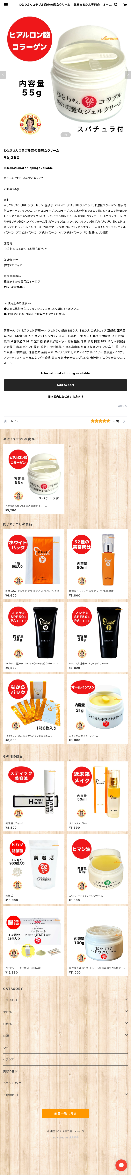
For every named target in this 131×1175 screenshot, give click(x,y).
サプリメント (10, 1000)
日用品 (7, 1023)
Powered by (65, 1137)
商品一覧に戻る (65, 1114)
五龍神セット (11, 1095)
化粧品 (7, 1012)
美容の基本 (10, 1071)
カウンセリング (12, 1083)
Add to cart (65, 385)
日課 (6, 1035)
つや (6, 1047)
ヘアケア (8, 1059)
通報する (122, 406)
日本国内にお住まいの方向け (65, 396)
